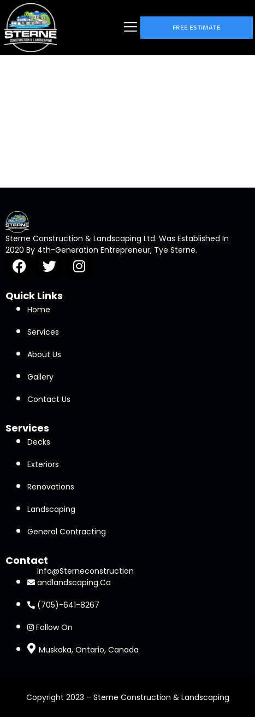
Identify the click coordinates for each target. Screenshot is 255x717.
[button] (130, 28)
